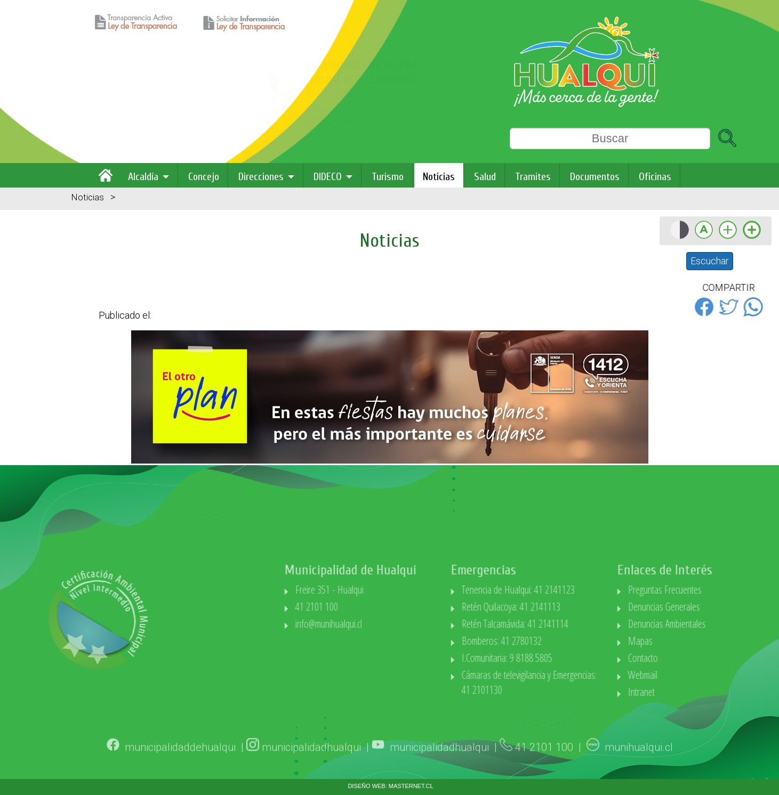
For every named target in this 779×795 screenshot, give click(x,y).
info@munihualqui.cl (361, 623)
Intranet (675, 692)
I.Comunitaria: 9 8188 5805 (540, 658)
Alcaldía (143, 177)
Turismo (388, 177)
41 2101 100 (349, 606)
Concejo (203, 177)
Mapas (674, 641)
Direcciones (261, 177)
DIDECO (328, 177)
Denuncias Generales (698, 606)
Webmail (676, 675)
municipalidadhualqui (311, 756)
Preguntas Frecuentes (698, 589)
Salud (485, 177)
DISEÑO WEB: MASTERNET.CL (390, 786)
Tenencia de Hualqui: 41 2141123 (551, 589)
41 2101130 (156, 93)
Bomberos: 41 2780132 (535, 641)
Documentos (595, 177)
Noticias (439, 177)
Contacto (677, 658)
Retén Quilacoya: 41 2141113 (544, 606)
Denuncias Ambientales (701, 623)
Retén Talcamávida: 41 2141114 (548, 623)
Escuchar (709, 260)
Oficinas (655, 177)
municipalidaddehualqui (180, 756)
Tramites (533, 177)
